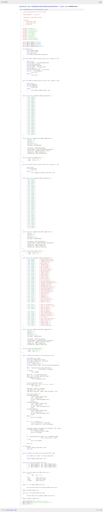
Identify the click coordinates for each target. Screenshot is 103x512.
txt (97, 509)
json (101, 509)
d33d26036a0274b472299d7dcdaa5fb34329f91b (44, 6)
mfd (66, 6)
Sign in (100, 2)
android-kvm (22, 6)
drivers (62, 6)
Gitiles (8, 510)
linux (29, 6)
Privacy (11, 510)
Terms (15, 510)
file (46, 9)
